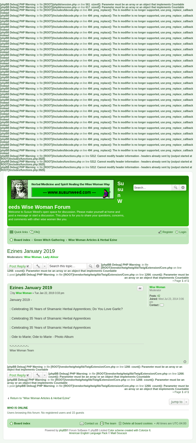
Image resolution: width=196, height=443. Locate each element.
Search (175, 187)
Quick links (21, 231)
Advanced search (182, 187)
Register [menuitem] (168, 231)
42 (158, 295)
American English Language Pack (88, 433)
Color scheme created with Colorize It (129, 430)
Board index (22, 423)
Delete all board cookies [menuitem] (137, 423)
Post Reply (17, 266)
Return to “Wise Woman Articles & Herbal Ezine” (40, 398)
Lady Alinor (50, 257)
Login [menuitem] (182, 231)
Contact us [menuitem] (91, 423)
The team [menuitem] (110, 423)
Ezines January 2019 (31, 251)
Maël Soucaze (119, 433)
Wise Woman (33, 257)
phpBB (63, 430)
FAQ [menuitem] (37, 231)
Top (184, 361)
